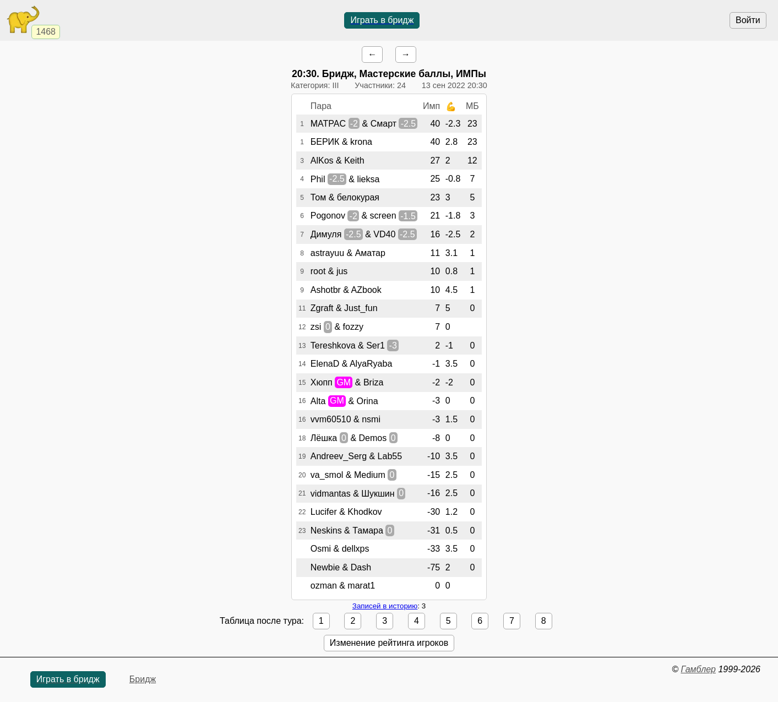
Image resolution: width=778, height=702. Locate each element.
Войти (748, 20)
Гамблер (698, 669)
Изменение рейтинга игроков (389, 642)
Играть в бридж (382, 20)
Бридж (142, 679)
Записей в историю (384, 606)
